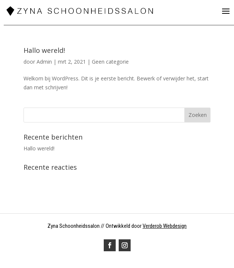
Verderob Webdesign (165, 226)
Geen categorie (110, 61)
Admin (44, 61)
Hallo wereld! (44, 50)
